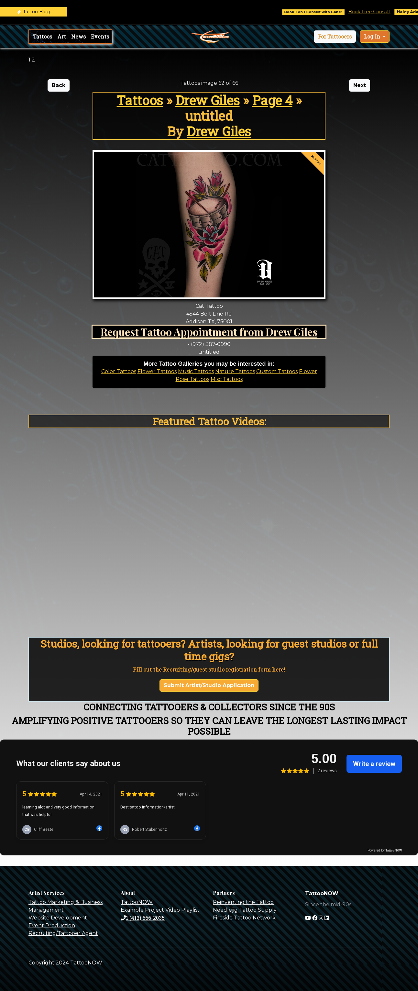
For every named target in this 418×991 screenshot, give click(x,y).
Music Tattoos (196, 371)
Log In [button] (372, 36)
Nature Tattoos (235, 371)
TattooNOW (137, 902)
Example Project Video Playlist (160, 910)
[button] (335, 36)
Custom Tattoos (277, 371)
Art (61, 36)
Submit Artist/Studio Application (209, 685)
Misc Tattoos (227, 379)
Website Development (57, 918)
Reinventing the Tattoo (243, 902)
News (78, 36)
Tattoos (42, 36)
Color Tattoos (118, 371)
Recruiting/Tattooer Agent (63, 933)
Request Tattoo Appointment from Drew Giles (209, 332)
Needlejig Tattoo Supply (245, 910)
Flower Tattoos (157, 371)
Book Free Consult (374, 12)
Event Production (51, 925)
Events (100, 36)
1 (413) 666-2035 (143, 917)
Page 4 (272, 100)
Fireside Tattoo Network (244, 918)
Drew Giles (207, 100)
